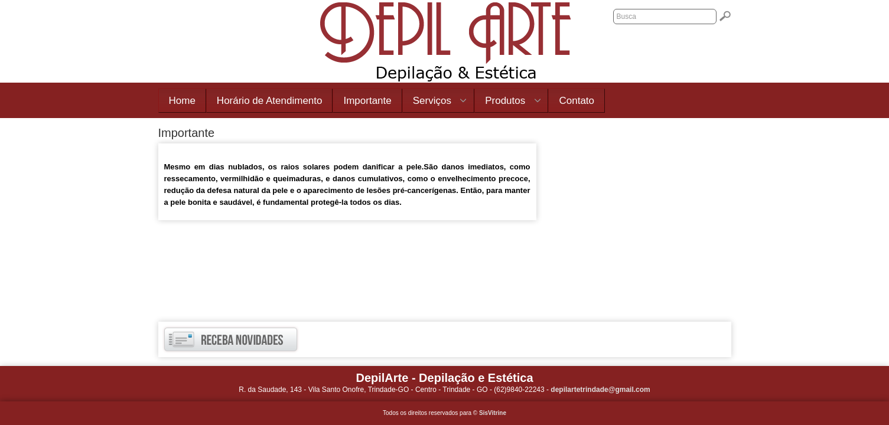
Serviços (434, 101)
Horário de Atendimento (270, 100)
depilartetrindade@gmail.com (600, 389)
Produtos (507, 101)
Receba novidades (230, 339)
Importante (367, 100)
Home (182, 100)
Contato (576, 100)
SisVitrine (492, 413)
